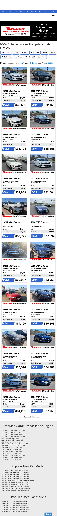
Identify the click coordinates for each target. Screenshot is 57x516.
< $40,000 (30, 57)
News (9, 11)
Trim (44, 52)
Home (4, 11)
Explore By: (6, 52)
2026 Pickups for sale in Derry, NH (11, 438)
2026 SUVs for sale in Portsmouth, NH (13, 430)
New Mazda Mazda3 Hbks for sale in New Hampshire (17, 480)
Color (52, 52)
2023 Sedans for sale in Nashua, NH (12, 459)
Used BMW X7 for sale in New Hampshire (14, 511)
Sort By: (41, 57)
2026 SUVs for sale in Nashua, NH (11, 434)
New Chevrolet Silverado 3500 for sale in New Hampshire (15, 490)
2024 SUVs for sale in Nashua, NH (11, 451)
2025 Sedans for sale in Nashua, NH (12, 450)
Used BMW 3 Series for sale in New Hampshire (15, 509)
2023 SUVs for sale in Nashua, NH (11, 457)
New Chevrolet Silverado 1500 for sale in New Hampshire (15, 486)
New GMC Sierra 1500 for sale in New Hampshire (16, 482)
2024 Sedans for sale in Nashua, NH (12, 453)
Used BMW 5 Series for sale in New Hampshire (15, 507)
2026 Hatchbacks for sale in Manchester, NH (14, 444)
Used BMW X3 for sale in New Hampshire (14, 501)
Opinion (34, 11)
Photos (44, 11)
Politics (14, 11)
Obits (39, 11)
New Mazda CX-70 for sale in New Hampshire (15, 478)
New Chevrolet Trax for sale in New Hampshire (15, 488)
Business (21, 11)
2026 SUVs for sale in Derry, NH (11, 432)
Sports (27, 11)
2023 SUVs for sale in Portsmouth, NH (13, 455)
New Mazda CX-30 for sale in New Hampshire (15, 476)
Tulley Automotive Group (12, 57)
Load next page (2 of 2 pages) (29, 417)
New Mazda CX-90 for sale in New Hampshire (15, 474)
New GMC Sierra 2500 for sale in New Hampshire (16, 484)
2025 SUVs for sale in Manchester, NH (13, 446)
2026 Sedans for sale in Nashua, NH (12, 442)
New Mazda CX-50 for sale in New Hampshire (15, 472)
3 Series (35, 52)
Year (16, 52)
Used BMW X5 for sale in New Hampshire (14, 503)
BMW (25, 52)
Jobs (50, 11)
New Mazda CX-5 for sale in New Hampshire (14, 471)
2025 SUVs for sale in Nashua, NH (11, 448)
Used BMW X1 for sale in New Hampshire (14, 505)
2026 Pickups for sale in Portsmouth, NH (13, 440)
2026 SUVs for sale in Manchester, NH (13, 436)
